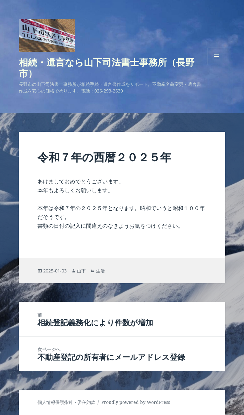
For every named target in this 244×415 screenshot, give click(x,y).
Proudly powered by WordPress (135, 402)
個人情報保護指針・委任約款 (66, 402)
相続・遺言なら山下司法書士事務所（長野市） (106, 67)
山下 (81, 271)
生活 (100, 271)
